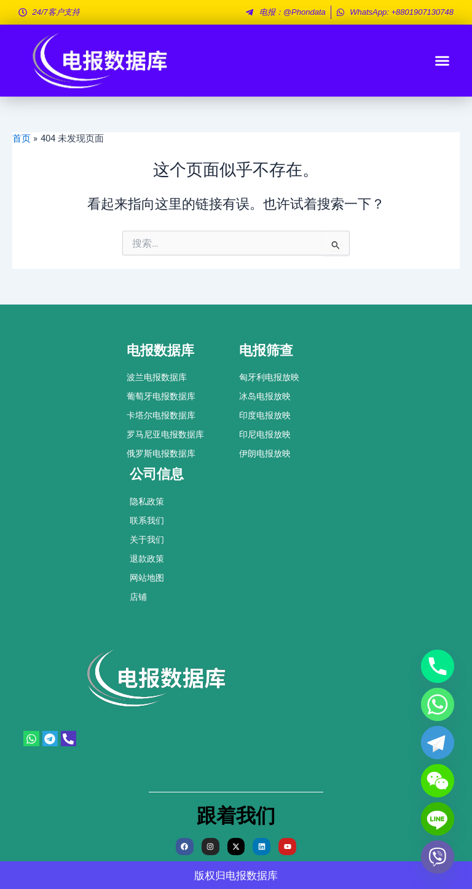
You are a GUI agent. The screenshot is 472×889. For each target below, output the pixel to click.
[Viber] (437, 857)
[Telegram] (437, 742)
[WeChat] (437, 780)
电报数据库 (252, 875)
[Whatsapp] (437, 704)
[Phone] (437, 666)
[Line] (437, 818)
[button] (442, 61)
